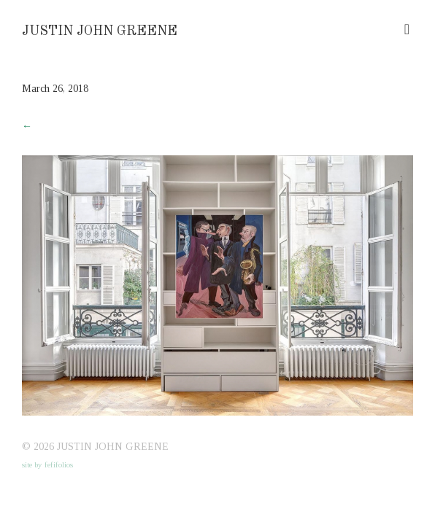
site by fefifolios (47, 464)
